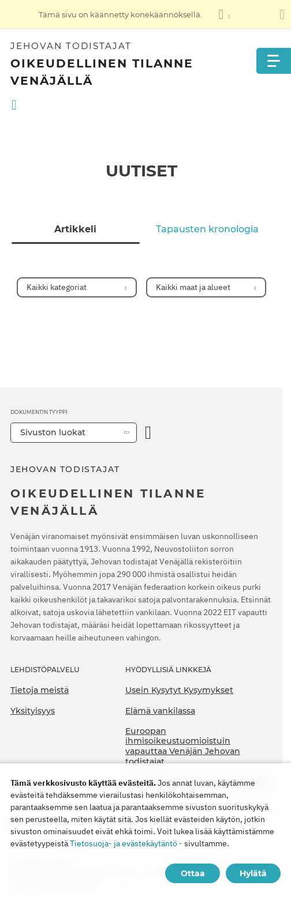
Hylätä (253, 873)
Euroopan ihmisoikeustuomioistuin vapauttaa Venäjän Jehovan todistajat (182, 746)
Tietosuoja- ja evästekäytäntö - (126, 843)
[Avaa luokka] (148, 433)
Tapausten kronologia (207, 229)
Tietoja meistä (39, 690)
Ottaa (193, 873)
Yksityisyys (32, 711)
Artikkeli (75, 229)
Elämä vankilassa (160, 711)
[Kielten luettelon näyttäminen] (224, 14)
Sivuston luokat (52, 432)
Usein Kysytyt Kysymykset (179, 690)
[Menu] (273, 61)
